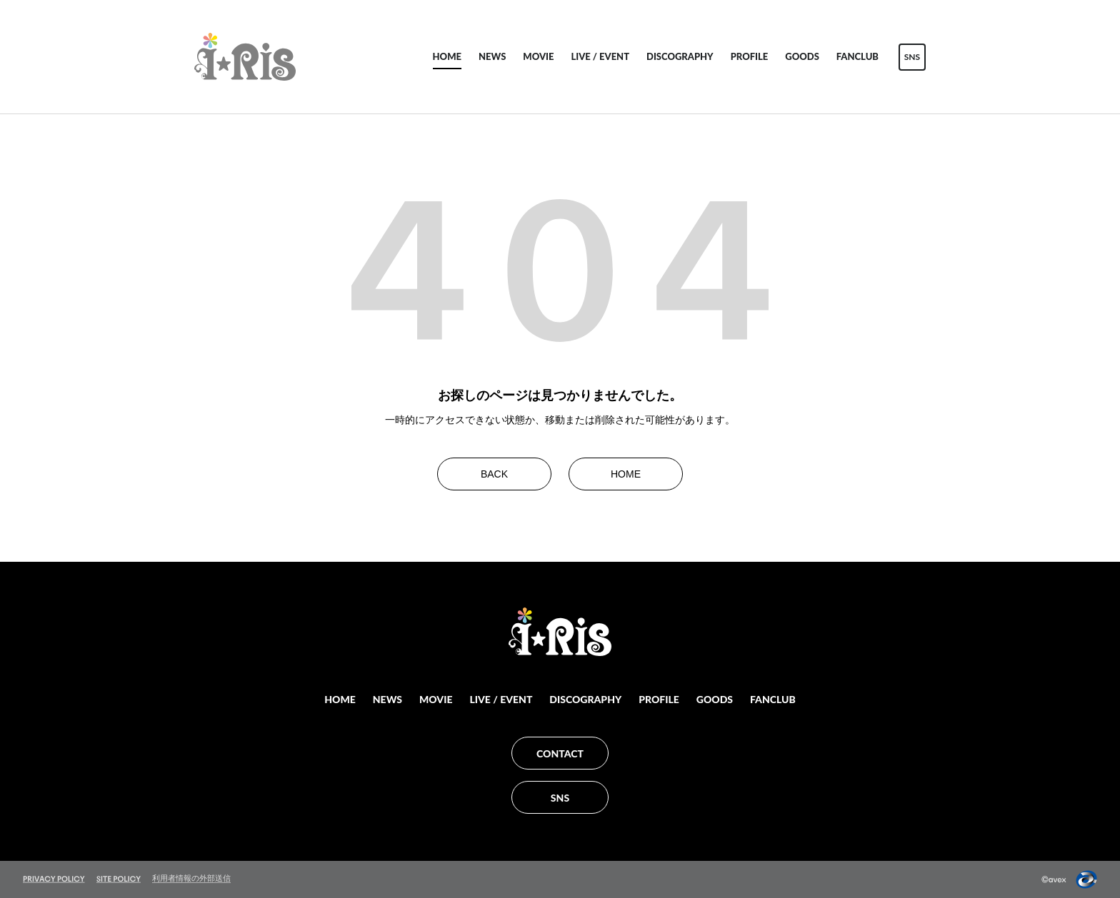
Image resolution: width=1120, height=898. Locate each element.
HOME (447, 56)
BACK (494, 474)
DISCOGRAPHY (680, 56)
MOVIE (538, 56)
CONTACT (560, 753)
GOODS (802, 56)
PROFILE (750, 56)
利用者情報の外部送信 (191, 878)
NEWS (492, 56)
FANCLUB (857, 56)
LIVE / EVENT (600, 56)
